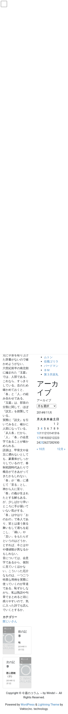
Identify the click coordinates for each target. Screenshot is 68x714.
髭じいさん (10, 621)
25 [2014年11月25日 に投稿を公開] (41, 442)
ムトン (48, 357)
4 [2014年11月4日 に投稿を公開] (41, 428)
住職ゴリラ (51, 361)
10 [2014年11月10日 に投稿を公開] (38, 433)
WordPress (28, 704)
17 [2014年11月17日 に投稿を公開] (38, 438)
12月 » (61, 449)
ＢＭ (47, 370)
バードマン (51, 366)
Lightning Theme (48, 704)
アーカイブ (44, 400)
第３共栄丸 (51, 374)
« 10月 (41, 449)
